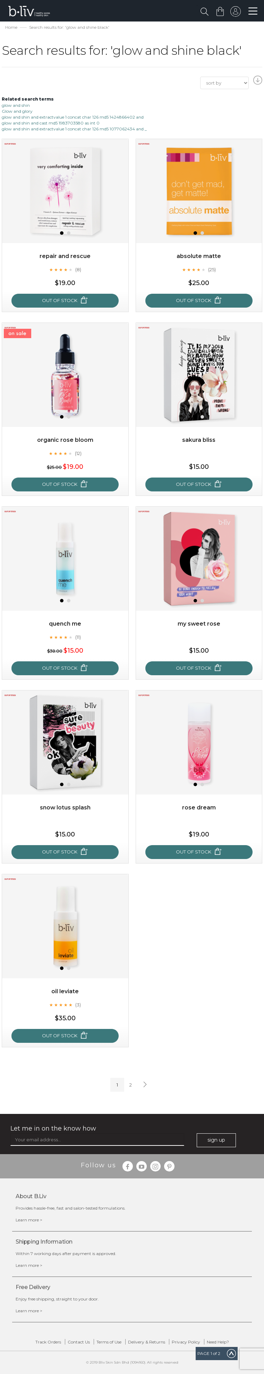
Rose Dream (199, 807)
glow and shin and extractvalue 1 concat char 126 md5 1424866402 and (73, 117)
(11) (78, 637)
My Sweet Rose (198, 623)
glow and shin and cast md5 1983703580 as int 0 (51, 123)
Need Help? (218, 1342)
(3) (78, 1004)
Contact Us (79, 1342)
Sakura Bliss (198, 440)
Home (11, 27)
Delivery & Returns (146, 1342)
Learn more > (29, 1219)
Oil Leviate (65, 991)
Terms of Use (108, 1342)
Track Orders (48, 1342)
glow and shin (16, 105)
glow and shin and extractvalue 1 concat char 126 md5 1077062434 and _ (74, 128)
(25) (212, 269)
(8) (78, 269)
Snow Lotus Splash (65, 807)
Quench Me (65, 623)
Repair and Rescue (65, 256)
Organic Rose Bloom (65, 440)
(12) (78, 453)
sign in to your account (235, 13)
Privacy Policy (186, 1342)
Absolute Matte (199, 256)
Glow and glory (17, 111)
